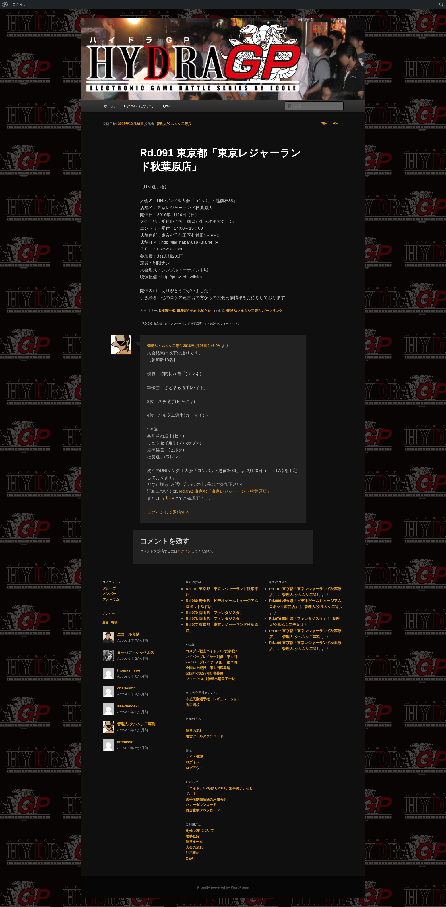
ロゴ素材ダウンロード (203, 810)
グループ (109, 588)
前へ (322, 124)
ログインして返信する (168, 512)
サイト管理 (194, 757)
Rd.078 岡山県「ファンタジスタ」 (214, 618)
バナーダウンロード (201, 805)
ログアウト (194, 768)
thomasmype (128, 670)
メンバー (109, 594)
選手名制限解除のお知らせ (206, 799)
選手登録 (192, 836)
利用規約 (192, 853)
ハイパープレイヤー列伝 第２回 (211, 662)
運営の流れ (194, 731)
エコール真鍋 (128, 634)
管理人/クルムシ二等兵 (173, 124)
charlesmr (126, 688)
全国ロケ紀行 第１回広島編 (208, 668)
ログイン (19, 4)
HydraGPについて (139, 106)
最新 (105, 622)
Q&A (167, 106)
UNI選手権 (167, 311)
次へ (338, 124)
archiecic (125, 742)
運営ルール (194, 842)
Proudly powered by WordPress (223, 887)
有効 (114, 622)
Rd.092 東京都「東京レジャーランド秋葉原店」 (225, 491)
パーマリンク (272, 311)
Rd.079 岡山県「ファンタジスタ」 (214, 613)
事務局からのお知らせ (194, 311)
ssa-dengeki (128, 706)
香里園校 (192, 705)
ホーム (109, 106)
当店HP (167, 498)
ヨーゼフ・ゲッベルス (135, 652)
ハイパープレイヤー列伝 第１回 (211, 657)
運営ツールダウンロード (204, 736)
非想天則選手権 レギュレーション (213, 699)
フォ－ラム (110, 599)
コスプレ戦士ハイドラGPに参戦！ (212, 651)
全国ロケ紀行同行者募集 (204, 673)
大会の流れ (194, 847)
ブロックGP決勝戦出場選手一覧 (210, 679)
